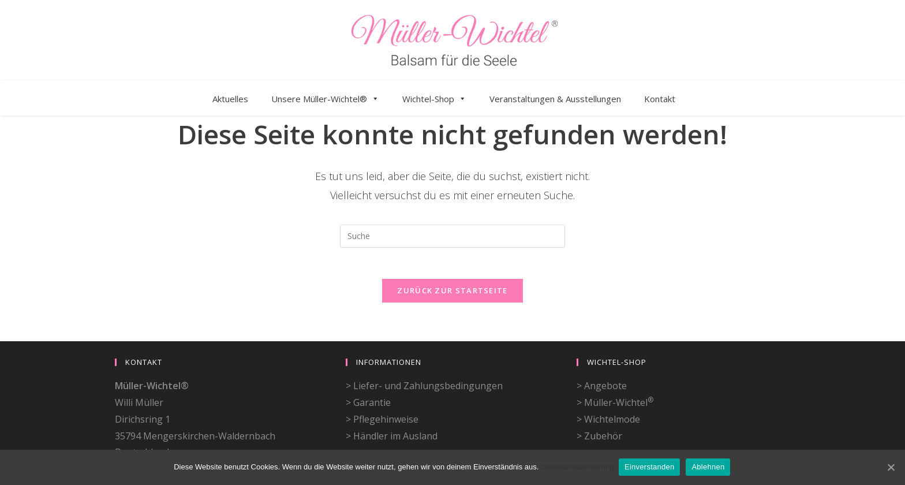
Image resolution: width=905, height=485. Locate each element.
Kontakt (659, 99)
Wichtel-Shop (434, 99)
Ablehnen (709, 466)
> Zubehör (599, 400)
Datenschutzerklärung (577, 466)
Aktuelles (230, 99)
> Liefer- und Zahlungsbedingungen (424, 350)
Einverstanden (650, 466)
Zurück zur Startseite (452, 294)
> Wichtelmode (608, 384)
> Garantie (368, 367)
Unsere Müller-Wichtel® (325, 99)
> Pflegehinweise (382, 384)
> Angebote (602, 350)
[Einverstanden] (890, 467)
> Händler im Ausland (391, 400)
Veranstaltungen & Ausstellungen (555, 99)
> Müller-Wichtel (615, 367)
